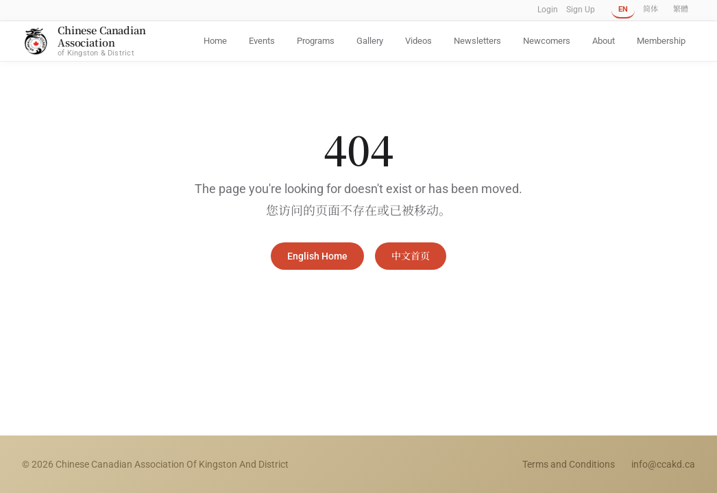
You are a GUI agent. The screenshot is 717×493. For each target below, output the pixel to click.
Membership (661, 41)
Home (215, 41)
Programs (316, 41)
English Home (317, 256)
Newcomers (546, 41)
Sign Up (580, 9)
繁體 (680, 9)
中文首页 (410, 256)
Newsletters (477, 41)
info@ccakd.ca (663, 464)
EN (623, 9)
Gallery (369, 41)
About (603, 41)
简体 (650, 9)
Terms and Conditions (568, 464)
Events (262, 41)
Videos (418, 41)
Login (547, 9)
